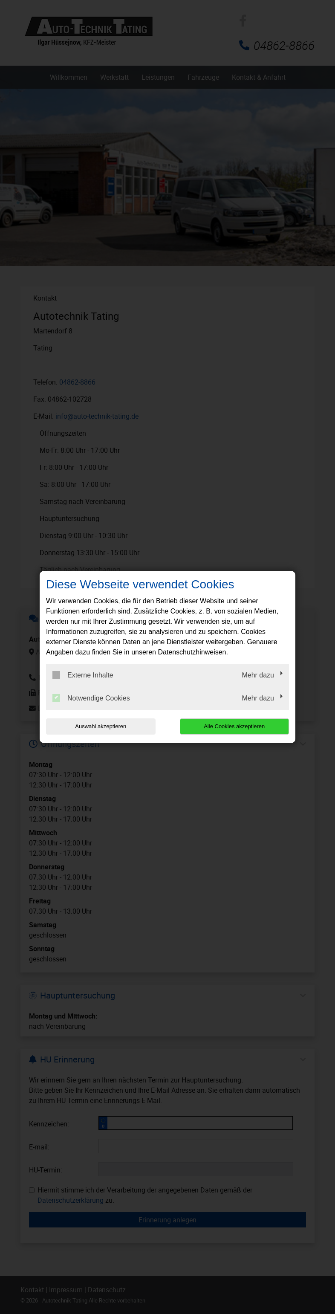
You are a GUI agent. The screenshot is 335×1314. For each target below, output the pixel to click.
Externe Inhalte (82, 675)
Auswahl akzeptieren (100, 726)
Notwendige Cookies (91, 698)
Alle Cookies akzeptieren (234, 726)
